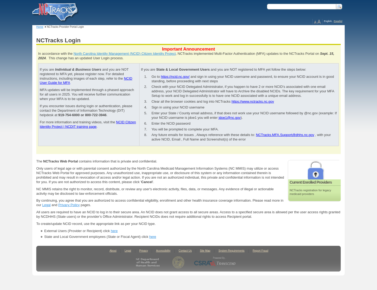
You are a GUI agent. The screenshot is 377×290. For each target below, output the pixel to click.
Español (338, 21)
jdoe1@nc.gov (230, 118)
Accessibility (163, 250)
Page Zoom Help (317, 21)
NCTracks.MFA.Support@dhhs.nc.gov (285, 135)
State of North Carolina (178, 262)
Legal (46, 205)
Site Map (205, 250)
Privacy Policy (69, 205)
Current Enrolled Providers (311, 182)
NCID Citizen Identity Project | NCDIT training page (88, 124)
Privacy (143, 250)
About (113, 250)
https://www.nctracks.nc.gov (252, 101)
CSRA (215, 262)
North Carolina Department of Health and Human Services (149, 262)
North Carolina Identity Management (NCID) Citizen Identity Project (125, 54)
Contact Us (185, 250)
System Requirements (231, 250)
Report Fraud (260, 250)
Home (39, 26)
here (114, 231)
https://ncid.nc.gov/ (175, 77)
